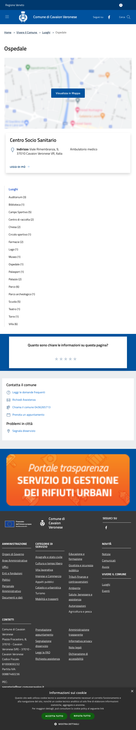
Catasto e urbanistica (48, 587)
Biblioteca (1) (16, 204)
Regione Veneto (14, 5)
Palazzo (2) (15, 279)
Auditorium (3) (17, 197)
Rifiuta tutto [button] (82, 715)
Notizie (106, 554)
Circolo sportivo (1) (20, 234)
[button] (68, 724)
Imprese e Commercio (48, 576)
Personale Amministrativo (11, 588)
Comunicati (109, 560)
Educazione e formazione (76, 556)
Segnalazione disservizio (43, 643)
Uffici (5, 567)
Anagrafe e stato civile (48, 557)
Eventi (106, 591)
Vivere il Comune (27, 32)
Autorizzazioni (77, 606)
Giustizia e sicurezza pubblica (81, 567)
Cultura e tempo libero (48, 563)
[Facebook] (107, 17)
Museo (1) (14, 257)
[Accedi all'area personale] (121, 5)
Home (7, 32)
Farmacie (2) (16, 242)
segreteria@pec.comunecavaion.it (23, 687)
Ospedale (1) (16, 264)
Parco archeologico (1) (22, 294)
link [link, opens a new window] (102, 708)
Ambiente (74, 588)
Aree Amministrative (14, 560)
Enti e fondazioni (12, 573)
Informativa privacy (80, 641)
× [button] (132, 691)
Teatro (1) (14, 309)
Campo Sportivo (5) (20, 212)
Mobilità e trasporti (46, 599)
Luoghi (46, 32)
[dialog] (68, 709)
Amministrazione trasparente (79, 632)
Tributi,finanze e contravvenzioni (78, 579)
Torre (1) (14, 316)
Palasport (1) (16, 272)
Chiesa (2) (14, 227)
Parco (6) (14, 287)
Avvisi (105, 567)
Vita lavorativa (44, 570)
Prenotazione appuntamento (44, 632)
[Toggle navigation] (7, 17)
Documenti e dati (12, 597)
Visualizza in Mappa (68, 93)
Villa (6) (13, 324)
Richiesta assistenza (47, 659)
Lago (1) (13, 249)
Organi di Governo (13, 554)
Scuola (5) (14, 301)
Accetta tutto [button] (54, 716)
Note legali (75, 647)
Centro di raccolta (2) (21, 219)
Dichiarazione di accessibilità (78, 656)
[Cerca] (128, 17)
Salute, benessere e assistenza (80, 597)
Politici (6, 580)
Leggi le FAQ (42, 652)
